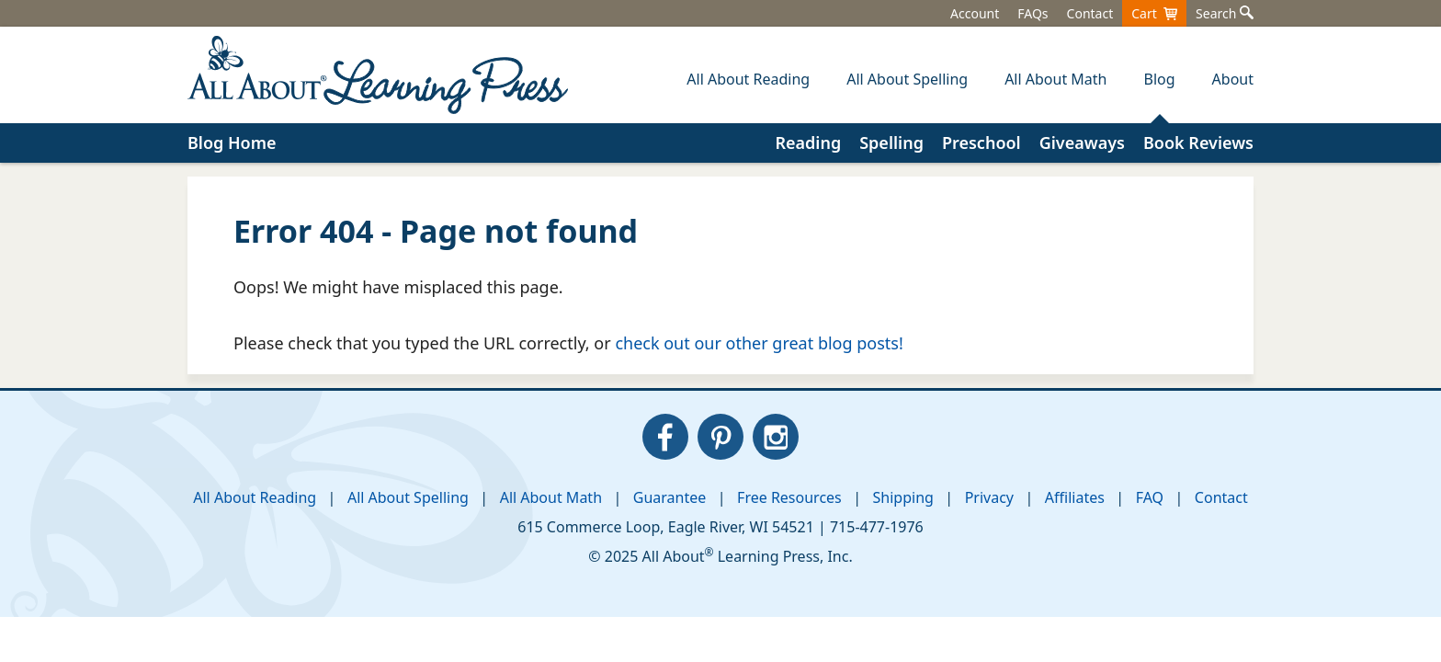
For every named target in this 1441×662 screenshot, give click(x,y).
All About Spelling (408, 497)
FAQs (1032, 13)
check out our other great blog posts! (758, 343)
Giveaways (1082, 142)
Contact (1090, 13)
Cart (1154, 13)
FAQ (1149, 497)
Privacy (989, 497)
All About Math (551, 497)
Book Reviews (1198, 142)
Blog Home (232, 142)
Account (974, 13)
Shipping (903, 497)
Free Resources (789, 497)
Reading (808, 142)
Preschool (981, 142)
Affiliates (1075, 497)
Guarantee (670, 497)
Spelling (891, 142)
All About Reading (254, 497)
